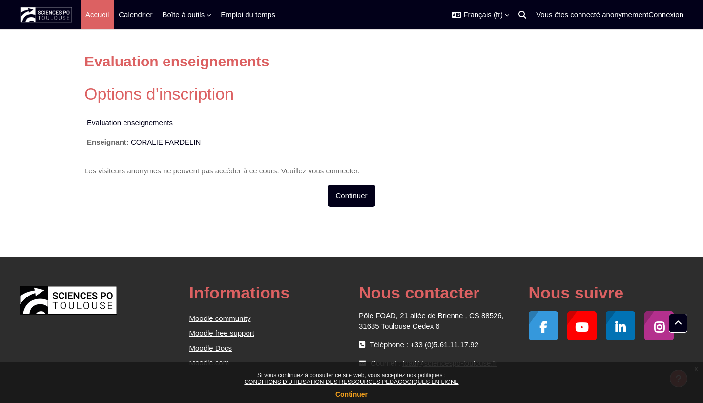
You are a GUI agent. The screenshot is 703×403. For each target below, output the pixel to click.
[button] (480, 14)
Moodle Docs (210, 348)
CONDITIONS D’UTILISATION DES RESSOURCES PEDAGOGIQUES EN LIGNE (351, 382)
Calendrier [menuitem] (135, 14)
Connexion (665, 14)
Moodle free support (221, 333)
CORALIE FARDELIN (166, 142)
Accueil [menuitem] (97, 14)
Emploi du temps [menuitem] (248, 14)
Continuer (351, 394)
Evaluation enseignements (130, 122)
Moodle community (220, 318)
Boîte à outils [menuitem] (183, 14)
